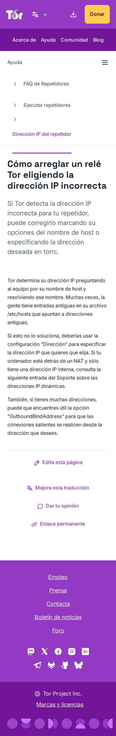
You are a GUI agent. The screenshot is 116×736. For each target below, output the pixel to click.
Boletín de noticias (58, 617)
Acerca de (24, 40)
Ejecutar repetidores (47, 105)
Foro (58, 630)
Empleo (58, 577)
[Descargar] (72, 14)
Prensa (58, 590)
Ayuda (48, 40)
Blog (98, 40)
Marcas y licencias (60, 704)
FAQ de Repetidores (46, 83)
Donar (97, 14)
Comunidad (74, 40)
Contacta (58, 603)
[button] (58, 463)
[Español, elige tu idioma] (40, 14)
